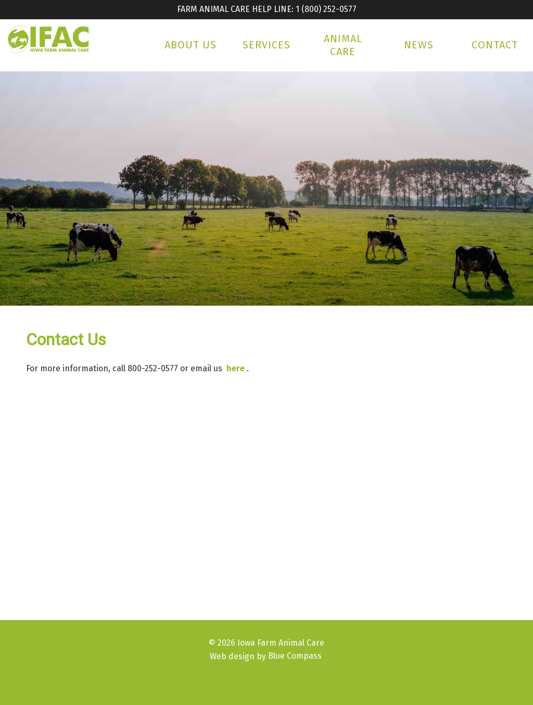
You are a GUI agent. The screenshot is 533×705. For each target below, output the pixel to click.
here (235, 368)
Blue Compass (295, 656)
